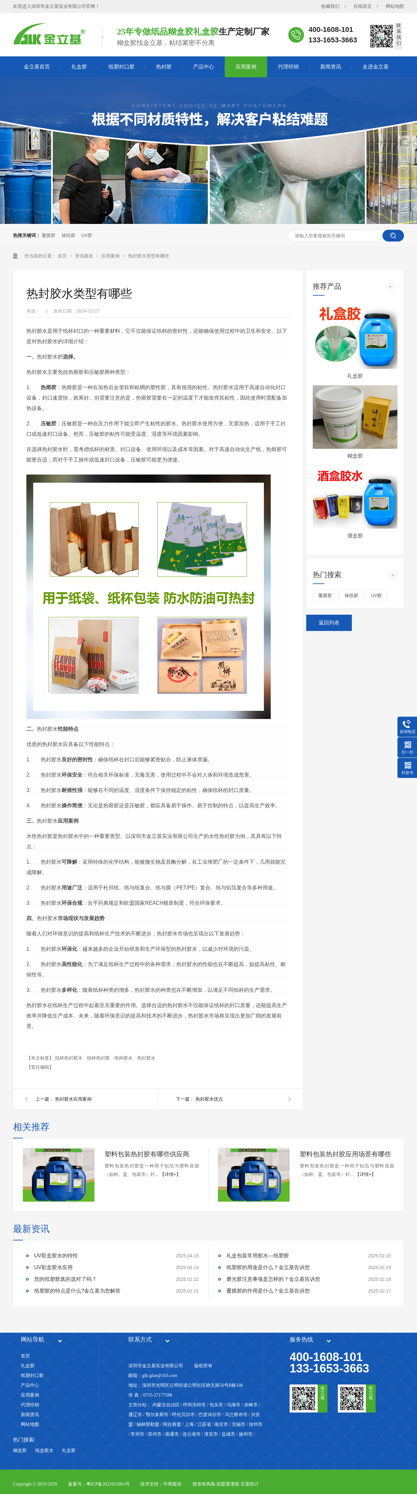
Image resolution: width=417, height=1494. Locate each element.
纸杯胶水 (124, 1058)
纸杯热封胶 (99, 1058)
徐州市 (256, 1424)
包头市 (216, 1404)
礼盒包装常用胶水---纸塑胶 (257, 1255)
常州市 (137, 1434)
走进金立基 (376, 66)
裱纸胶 (68, 235)
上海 (189, 1424)
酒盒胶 (355, 535)
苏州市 (155, 1434)
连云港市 (191, 1434)
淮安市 (211, 1434)
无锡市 (238, 1424)
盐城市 (228, 1434)
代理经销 (288, 66)
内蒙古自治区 (166, 1404)
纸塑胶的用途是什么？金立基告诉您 (268, 1267)
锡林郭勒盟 (148, 1424)
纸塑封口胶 (121, 66)
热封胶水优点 (209, 1099)
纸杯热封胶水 (69, 1058)
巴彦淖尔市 (209, 1414)
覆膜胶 (48, 235)
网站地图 (395, 6)
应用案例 (246, 66)
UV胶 (86, 235)
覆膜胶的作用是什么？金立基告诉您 (268, 1291)
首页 (63, 255)
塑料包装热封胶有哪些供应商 (147, 1154)
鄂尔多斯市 (157, 1414)
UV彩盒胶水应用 (53, 1267)
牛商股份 (172, 1484)
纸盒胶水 (44, 1450)
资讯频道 (84, 255)
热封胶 (164, 66)
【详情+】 (170, 1174)
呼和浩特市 (194, 1404)
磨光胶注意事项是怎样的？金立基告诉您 (273, 1279)
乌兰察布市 (236, 1414)
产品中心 (203, 66)
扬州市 (245, 1434)
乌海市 (233, 1404)
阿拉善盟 (172, 1424)
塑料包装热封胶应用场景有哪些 (345, 1154)
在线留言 (362, 6)
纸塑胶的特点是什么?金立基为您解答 (77, 1291)
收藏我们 (330, 6)
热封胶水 (146, 1058)
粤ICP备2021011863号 (108, 1484)
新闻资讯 (330, 66)
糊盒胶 (355, 456)
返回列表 (329, 622)
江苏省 (204, 1424)
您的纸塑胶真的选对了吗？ (65, 1279)
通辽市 (135, 1414)
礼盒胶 (79, 66)
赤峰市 (251, 1404)
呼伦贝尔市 (183, 1414)
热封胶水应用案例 (73, 1099)
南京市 (221, 1424)
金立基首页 (37, 66)
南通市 (172, 1434)
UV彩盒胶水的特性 (56, 1255)
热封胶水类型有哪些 (148, 255)
